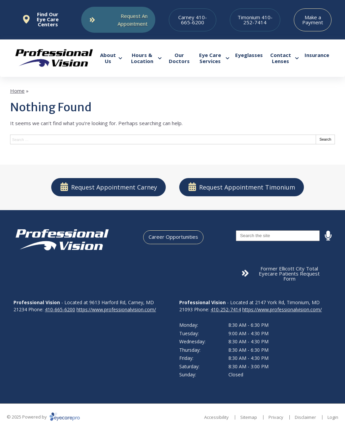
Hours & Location (142, 58)
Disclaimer (305, 417)
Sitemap (248, 417)
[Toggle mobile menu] (118, 20)
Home (17, 90)
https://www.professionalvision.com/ (116, 309)
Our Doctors (179, 58)
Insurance (317, 55)
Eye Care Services (210, 58)
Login (332, 417)
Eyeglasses (249, 55)
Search (325, 139)
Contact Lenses (280, 58)
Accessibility (216, 417)
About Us (108, 58)
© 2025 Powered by (43, 417)
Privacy (276, 417)
